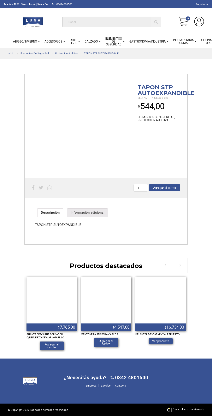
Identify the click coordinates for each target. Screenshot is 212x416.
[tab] (50, 212)
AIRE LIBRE (73, 41)
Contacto (120, 385)
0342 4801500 (131, 378)
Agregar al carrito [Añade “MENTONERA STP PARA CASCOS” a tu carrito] (106, 342)
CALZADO (91, 41)
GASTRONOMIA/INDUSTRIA (147, 41)
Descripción (50, 213)
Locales (106, 385)
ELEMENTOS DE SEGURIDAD (113, 41)
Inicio (11, 53)
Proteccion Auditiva (66, 53)
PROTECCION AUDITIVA (153, 120)
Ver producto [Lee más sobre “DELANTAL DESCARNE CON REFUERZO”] (160, 341)
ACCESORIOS (53, 41)
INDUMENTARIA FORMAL (183, 41)
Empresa (91, 385)
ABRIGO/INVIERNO (25, 41)
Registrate (202, 4)
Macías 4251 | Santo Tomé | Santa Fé (26, 4)
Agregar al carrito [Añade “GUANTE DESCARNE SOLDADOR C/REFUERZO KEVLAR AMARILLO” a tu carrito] (52, 346)
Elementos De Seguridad (34, 53)
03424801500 (62, 4)
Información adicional (87, 213)
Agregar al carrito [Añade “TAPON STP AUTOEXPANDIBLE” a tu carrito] (164, 187)
